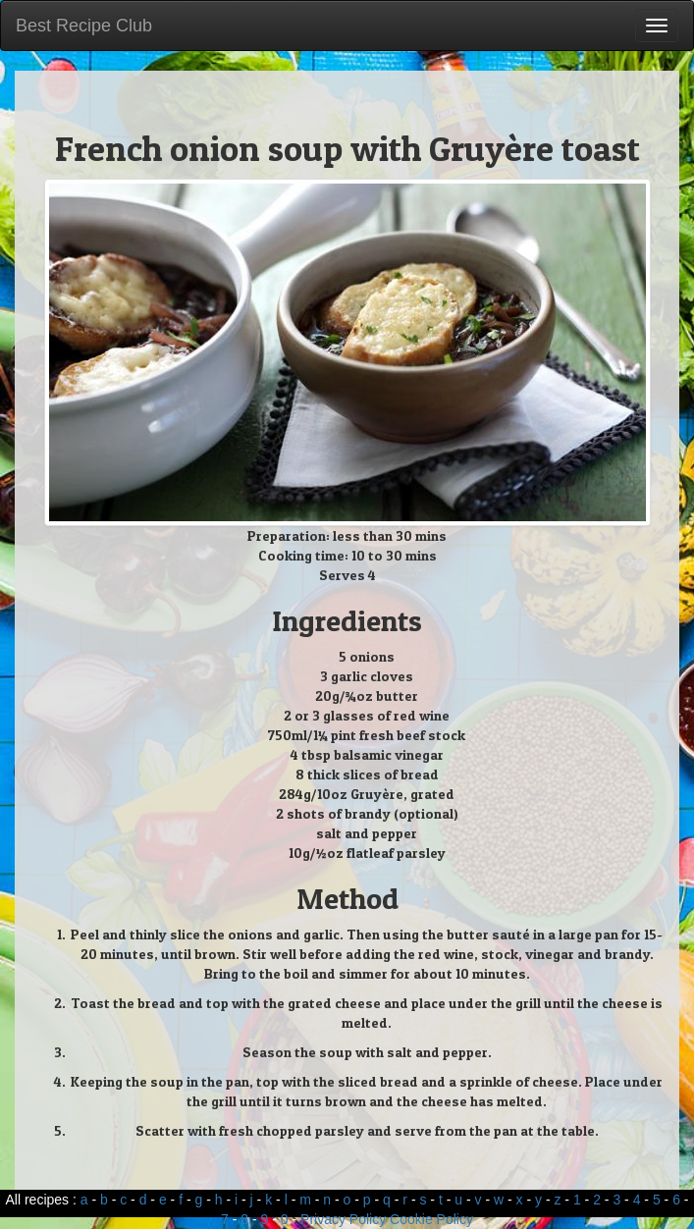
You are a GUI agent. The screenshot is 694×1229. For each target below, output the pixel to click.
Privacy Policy (343, 1219)
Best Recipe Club (84, 25)
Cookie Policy (431, 1219)
